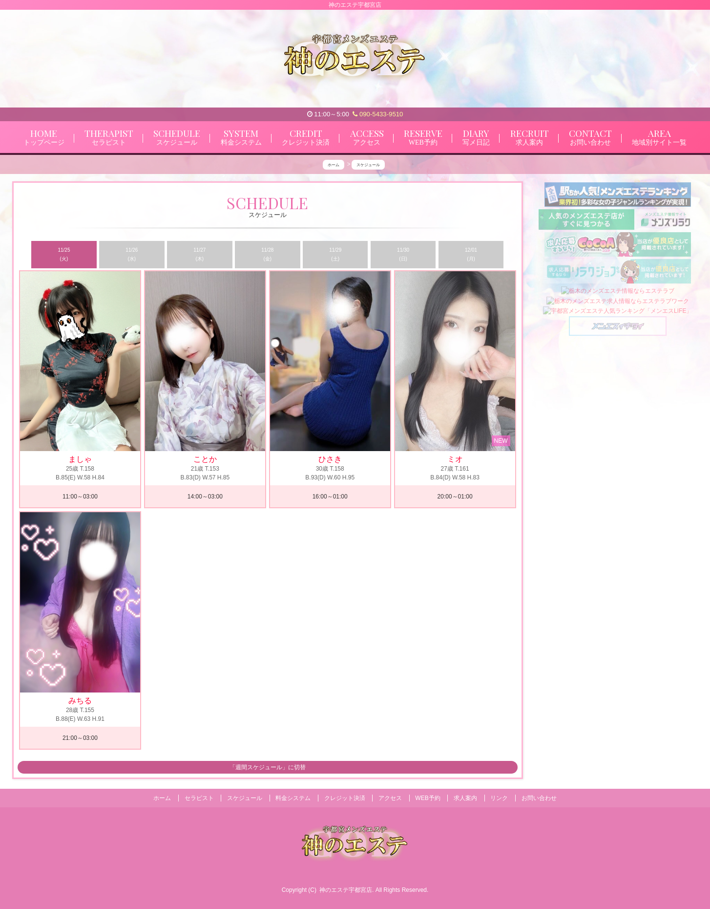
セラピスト (199, 798)
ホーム (162, 798)
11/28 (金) (267, 254)
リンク (499, 798)
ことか (205, 459)
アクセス (390, 798)
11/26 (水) (131, 254)
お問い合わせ (539, 798)
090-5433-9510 (378, 114)
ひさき (330, 459)
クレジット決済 (344, 798)
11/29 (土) (335, 254)
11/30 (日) (403, 254)
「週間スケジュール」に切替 (268, 767)
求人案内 (465, 798)
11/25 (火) (64, 254)
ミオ (455, 459)
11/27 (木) (199, 254)
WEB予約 (427, 798)
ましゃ (80, 459)
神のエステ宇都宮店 (345, 890)
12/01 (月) (471, 254)
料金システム (293, 798)
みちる (80, 700)
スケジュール (244, 798)
